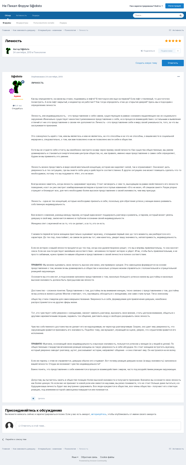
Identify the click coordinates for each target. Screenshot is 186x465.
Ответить (173, 63)
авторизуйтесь (99, 414)
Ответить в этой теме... (32, 426)
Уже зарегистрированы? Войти (146, 6)
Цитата (41, 398)
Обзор (8, 16)
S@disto (24, 49)
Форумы (7, 23)
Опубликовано (47, 76)
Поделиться (148, 51)
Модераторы (22, 23)
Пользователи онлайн (43, 23)
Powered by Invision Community (93, 461)
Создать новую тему (146, 63)
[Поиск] (148, 15)
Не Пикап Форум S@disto (22, 6)
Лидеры (63, 23)
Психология (40, 52)
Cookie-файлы (107, 457)
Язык (75, 457)
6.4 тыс (17, 105)
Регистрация (174, 6)
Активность (21, 15)
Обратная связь (89, 457)
